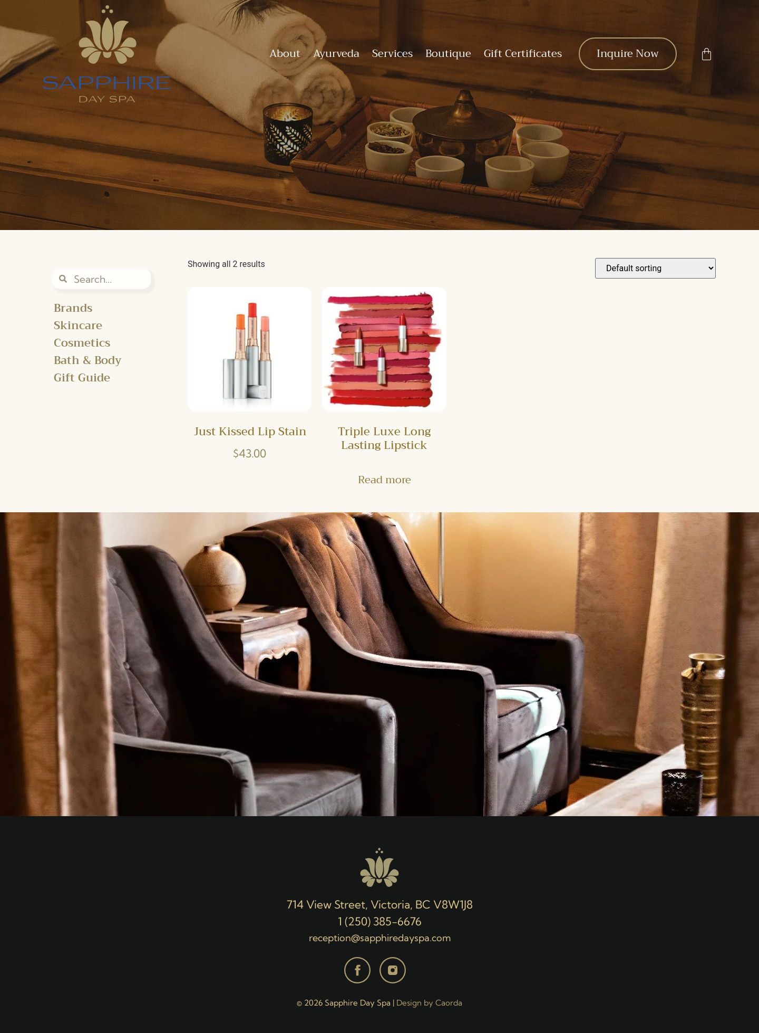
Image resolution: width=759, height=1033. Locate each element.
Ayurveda (336, 53)
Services (392, 53)
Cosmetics (82, 343)
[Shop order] (655, 268)
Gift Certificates (523, 53)
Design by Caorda (429, 1003)
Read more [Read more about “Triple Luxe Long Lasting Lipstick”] (384, 480)
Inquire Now (628, 53)
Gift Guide (82, 378)
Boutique (448, 53)
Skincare (78, 325)
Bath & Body (88, 360)
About (284, 53)
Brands (73, 308)
